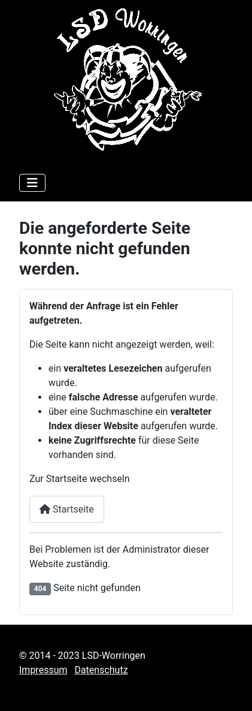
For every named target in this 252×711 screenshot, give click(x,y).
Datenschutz (100, 670)
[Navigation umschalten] (32, 183)
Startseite (67, 509)
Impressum (43, 670)
